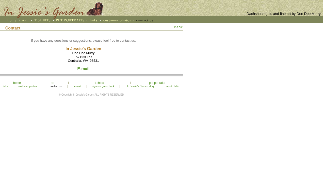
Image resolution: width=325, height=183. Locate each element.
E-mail (83, 69)
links (5, 86)
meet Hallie (172, 86)
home (17, 83)
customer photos (27, 86)
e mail (77, 86)
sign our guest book (103, 86)
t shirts (99, 83)
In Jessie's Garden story (140, 86)
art (52, 83)
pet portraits (157, 83)
